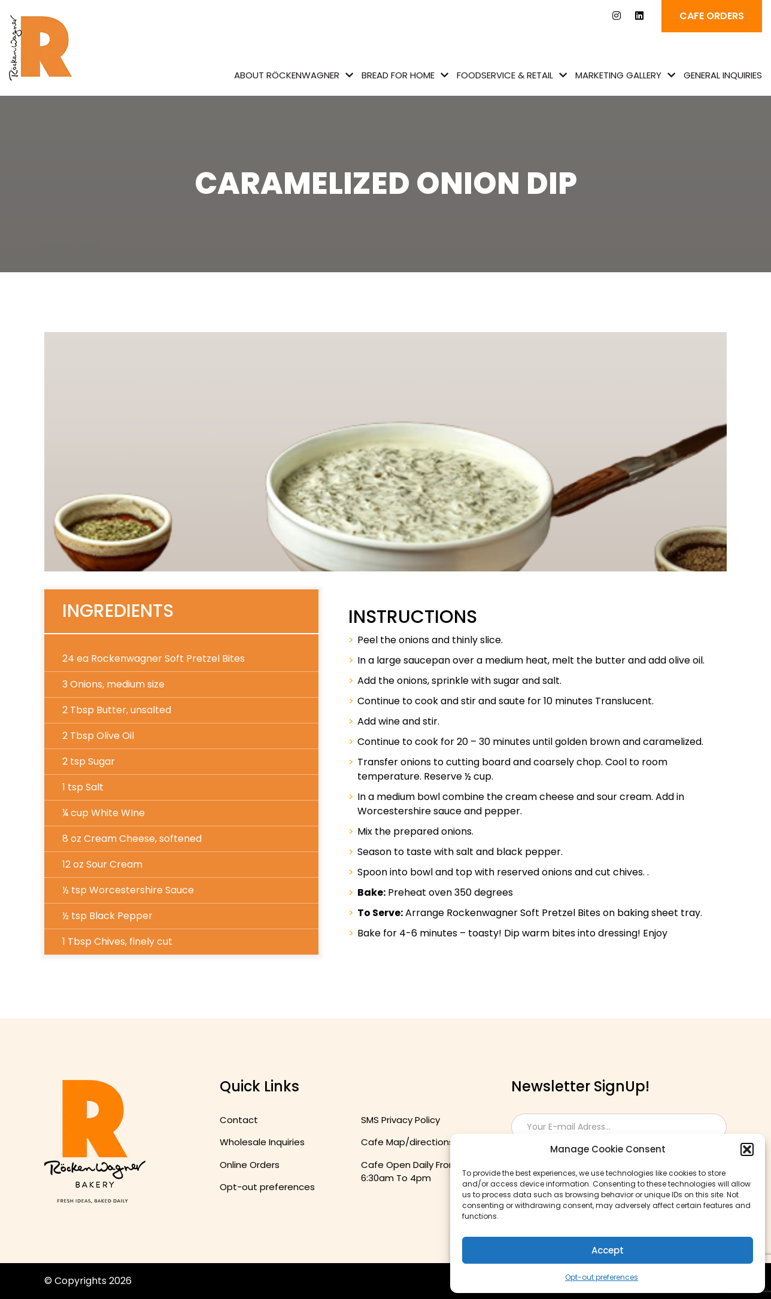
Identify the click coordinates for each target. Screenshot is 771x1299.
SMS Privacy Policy (400, 1120)
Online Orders (250, 1164)
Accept (607, 1250)
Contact (239, 1120)
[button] (747, 1149)
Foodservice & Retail (505, 75)
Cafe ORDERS (711, 16)
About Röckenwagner (286, 75)
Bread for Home (398, 75)
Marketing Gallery (618, 75)
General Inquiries (723, 75)
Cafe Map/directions (407, 1142)
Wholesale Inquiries (262, 1142)
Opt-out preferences (601, 1277)
